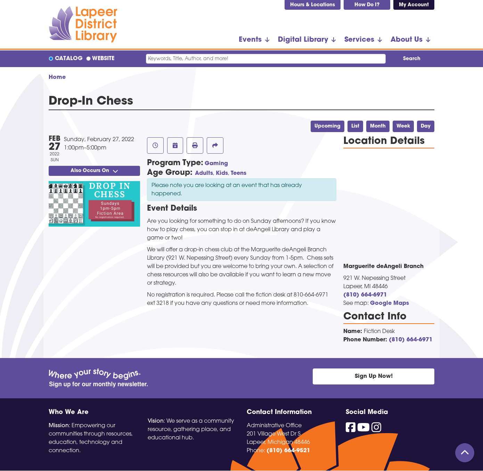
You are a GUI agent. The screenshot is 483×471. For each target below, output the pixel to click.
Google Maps (389, 303)
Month (378, 126)
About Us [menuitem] (407, 39)
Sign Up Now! (374, 376)
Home (57, 77)
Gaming (216, 164)
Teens (238, 173)
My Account (414, 5)
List (355, 126)
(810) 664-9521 (288, 451)
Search (411, 59)
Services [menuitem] (359, 39)
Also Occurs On (94, 170)
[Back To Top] (464, 452)
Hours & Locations (312, 5)
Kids (222, 173)
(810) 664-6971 (365, 295)
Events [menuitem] (250, 39)
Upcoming (327, 126)
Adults (204, 173)
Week (403, 126)
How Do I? (366, 5)
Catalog (69, 59)
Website (103, 59)
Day (426, 126)
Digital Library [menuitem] (303, 39)
